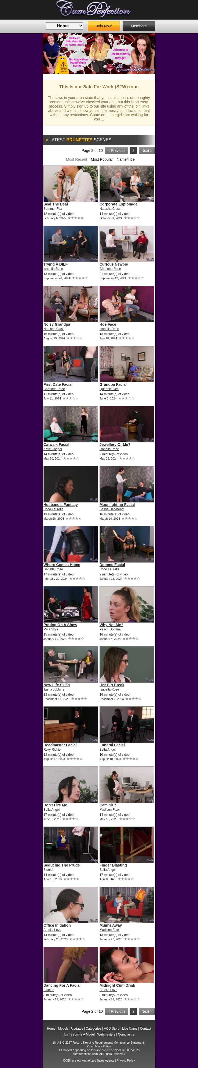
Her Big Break (112, 685)
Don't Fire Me (55, 805)
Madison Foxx (110, 810)
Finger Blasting (113, 865)
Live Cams (129, 1028)
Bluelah (48, 870)
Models (63, 1028)
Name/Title (126, 159)
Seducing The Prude (61, 865)
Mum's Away (111, 925)
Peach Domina (110, 629)
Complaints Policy (99, 1046)
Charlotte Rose (110, 269)
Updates (77, 1028)
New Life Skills (56, 685)
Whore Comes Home (61, 565)
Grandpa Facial (113, 384)
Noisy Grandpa (56, 324)
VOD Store (111, 1028)
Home (51, 1028)
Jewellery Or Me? (115, 444)
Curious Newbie (114, 264)
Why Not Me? (111, 625)
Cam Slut (108, 805)
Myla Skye (50, 629)
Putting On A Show (60, 625)
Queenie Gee (109, 389)
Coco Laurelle (53, 509)
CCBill (67, 1060)
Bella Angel (108, 749)
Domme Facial (112, 565)
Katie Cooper (52, 449)
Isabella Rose (53, 269)
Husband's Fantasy (60, 504)
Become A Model (83, 1034)
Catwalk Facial (56, 444)
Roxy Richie (52, 749)
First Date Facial (57, 384)
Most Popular (102, 159)
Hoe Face (108, 324)
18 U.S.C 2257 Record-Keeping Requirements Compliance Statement (99, 1042)
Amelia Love (52, 930)
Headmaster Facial (60, 745)
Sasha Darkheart (112, 509)
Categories (93, 1028)
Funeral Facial (112, 745)
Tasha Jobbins (53, 689)
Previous (51, 53)
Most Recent (76, 159)
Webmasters (106, 1034)
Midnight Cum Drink (117, 985)
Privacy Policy (126, 1060)
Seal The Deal (55, 204)
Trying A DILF (55, 264)
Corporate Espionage (119, 204)
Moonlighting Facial (117, 504)
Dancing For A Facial (61, 985)
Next (147, 53)
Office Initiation (57, 925)
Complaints (126, 1034)
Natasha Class (110, 209)
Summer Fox (52, 209)
